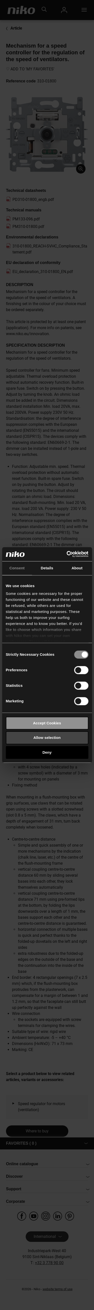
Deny (47, 752)
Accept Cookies (47, 723)
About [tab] (77, 568)
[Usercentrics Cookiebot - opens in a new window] (67, 554)
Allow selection (47, 738)
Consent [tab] (17, 568)
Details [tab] (47, 568)
